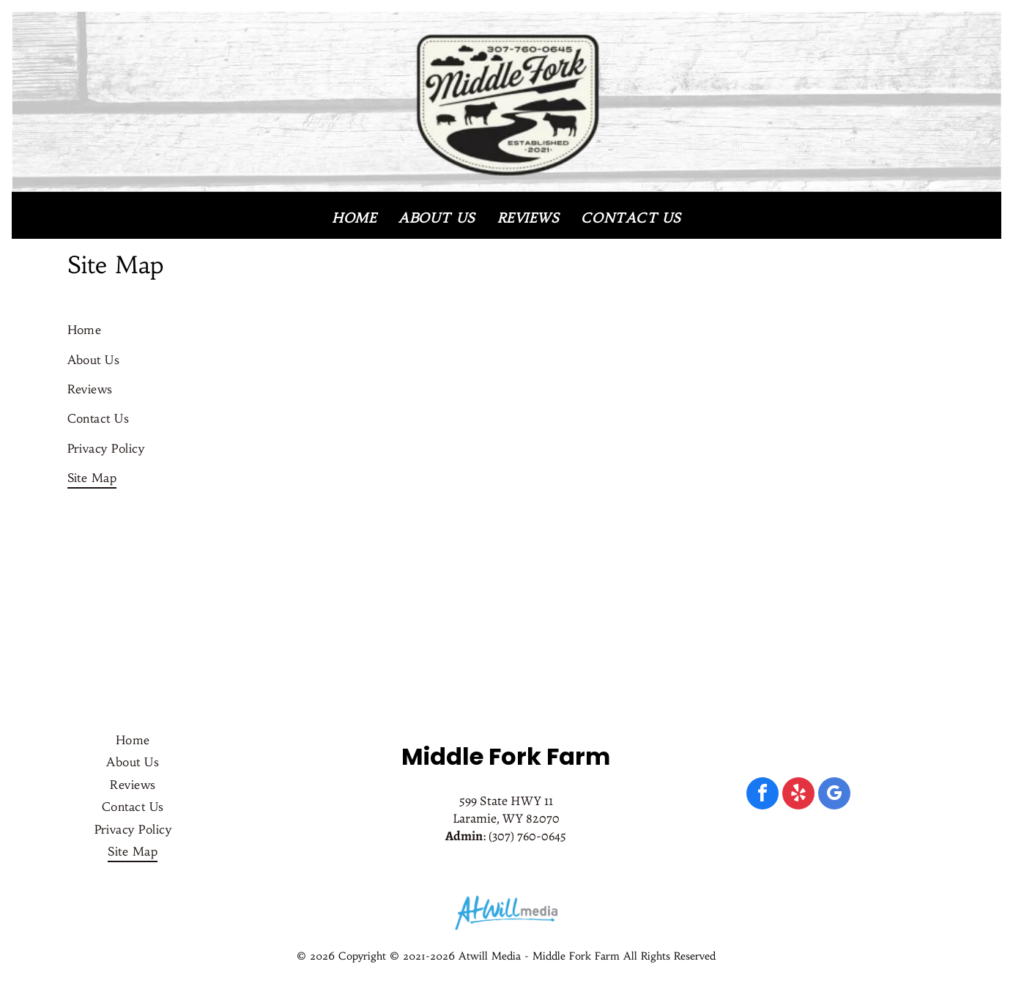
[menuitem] (354, 217)
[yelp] (798, 795)
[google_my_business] (834, 795)
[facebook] (762, 795)
